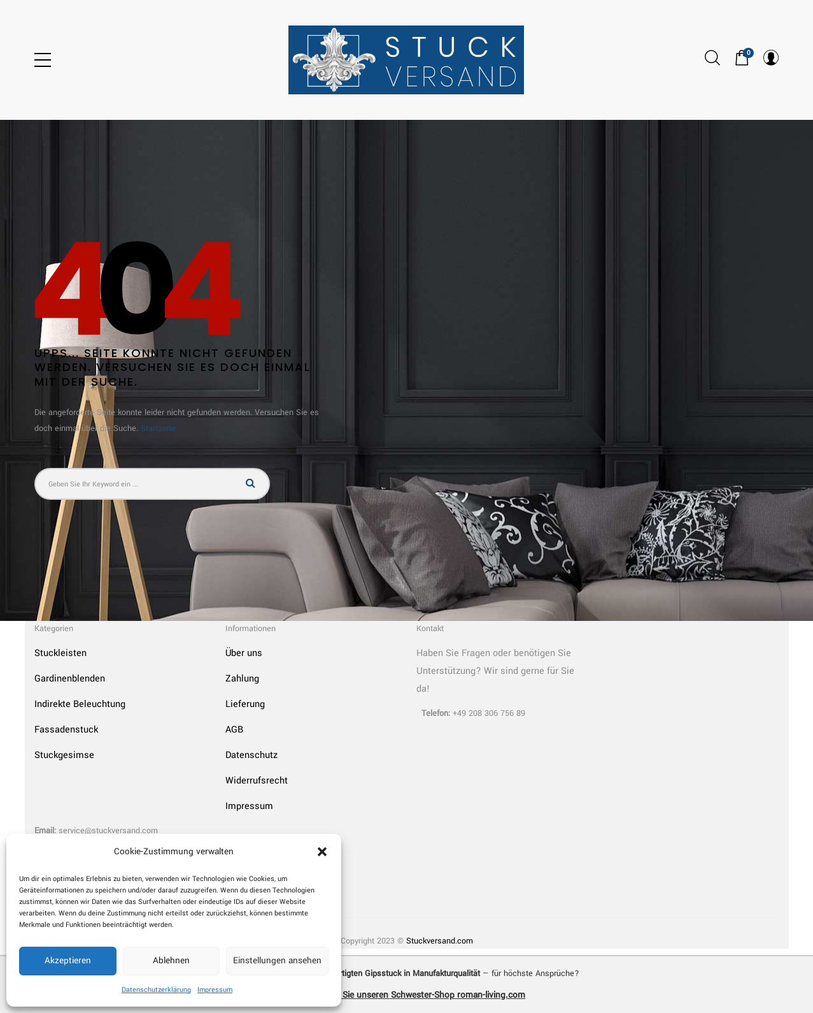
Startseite (158, 428)
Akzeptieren (68, 960)
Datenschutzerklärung (156, 990)
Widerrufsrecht (256, 780)
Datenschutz (251, 755)
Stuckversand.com (439, 941)
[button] (322, 851)
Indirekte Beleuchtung (79, 704)
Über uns (243, 653)
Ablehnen (171, 960)
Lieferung (245, 704)
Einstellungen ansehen (277, 960)
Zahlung (242, 678)
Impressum (214, 990)
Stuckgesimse (64, 755)
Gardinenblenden (69, 678)
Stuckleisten (60, 653)
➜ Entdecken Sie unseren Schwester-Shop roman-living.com (406, 995)
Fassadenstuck (66, 729)
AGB (234, 729)
